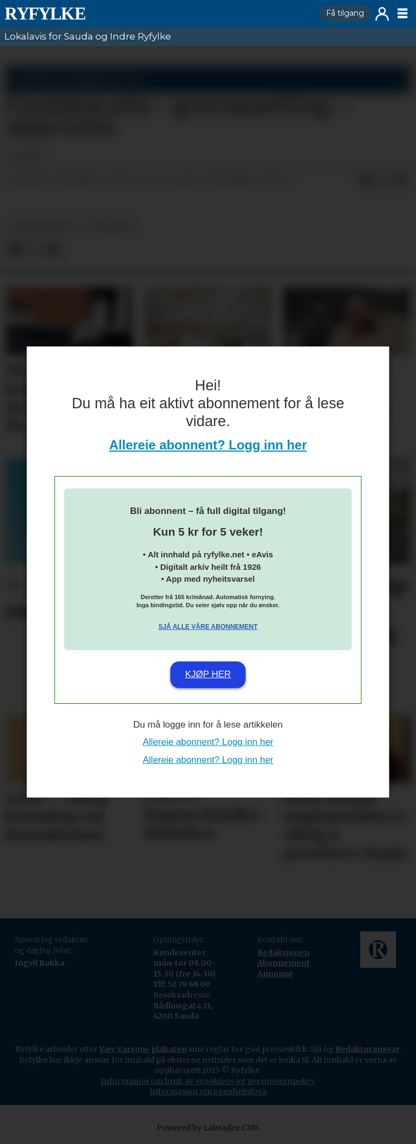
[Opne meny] (402, 13)
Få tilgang (345, 13)
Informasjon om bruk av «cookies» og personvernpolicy (208, 1081)
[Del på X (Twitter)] (383, 180)
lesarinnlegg (44, 225)
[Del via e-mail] (401, 180)
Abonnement (283, 963)
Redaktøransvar (367, 1049)
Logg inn (382, 14)
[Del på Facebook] (366, 180)
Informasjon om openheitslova (208, 1091)
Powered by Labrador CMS (208, 1128)
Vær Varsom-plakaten (143, 1049)
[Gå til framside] (45, 13)
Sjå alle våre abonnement (207, 627)
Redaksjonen (283, 952)
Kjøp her (208, 674)
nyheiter (111, 225)
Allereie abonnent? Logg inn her (208, 445)
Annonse (275, 974)
